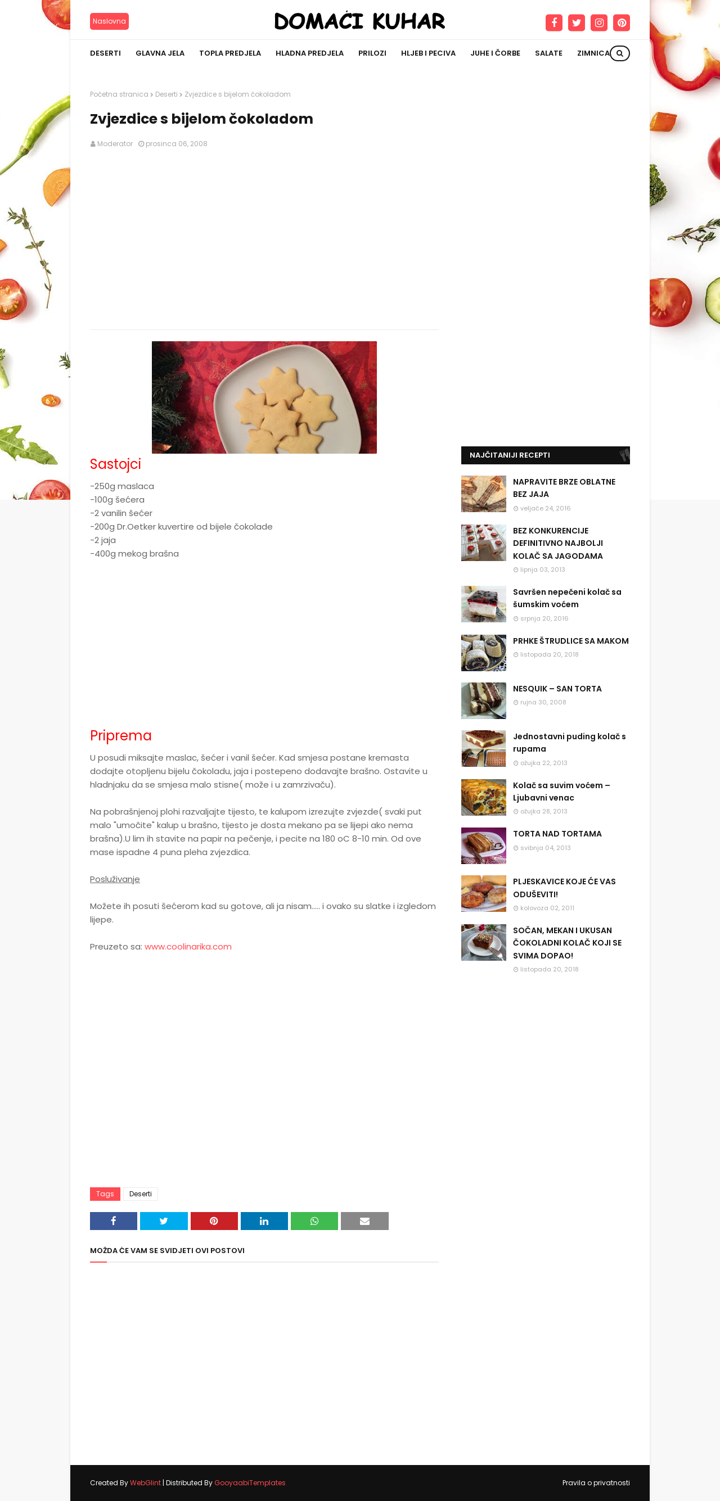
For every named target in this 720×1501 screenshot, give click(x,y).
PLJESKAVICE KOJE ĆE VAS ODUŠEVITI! (564, 887)
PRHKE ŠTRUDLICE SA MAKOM (571, 640)
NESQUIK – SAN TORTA (557, 688)
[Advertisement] (264, 239)
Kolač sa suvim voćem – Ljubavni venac (561, 791)
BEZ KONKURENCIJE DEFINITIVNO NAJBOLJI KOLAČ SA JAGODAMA (558, 543)
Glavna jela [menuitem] (160, 53)
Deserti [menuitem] (105, 53)
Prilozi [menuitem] (372, 53)
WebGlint (145, 1483)
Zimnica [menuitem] (593, 53)
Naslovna (109, 21)
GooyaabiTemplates (250, 1483)
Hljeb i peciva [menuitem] (428, 53)
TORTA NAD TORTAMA (557, 833)
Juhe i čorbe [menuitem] (495, 53)
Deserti (166, 94)
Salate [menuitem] (548, 53)
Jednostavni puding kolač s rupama (569, 742)
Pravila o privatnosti (596, 1483)
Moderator (115, 143)
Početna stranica (119, 94)
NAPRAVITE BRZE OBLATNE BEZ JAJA (564, 488)
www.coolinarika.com (188, 946)
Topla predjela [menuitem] (230, 53)
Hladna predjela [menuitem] (310, 53)
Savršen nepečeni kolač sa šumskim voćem (567, 598)
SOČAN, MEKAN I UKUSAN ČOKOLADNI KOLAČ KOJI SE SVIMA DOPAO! (567, 943)
